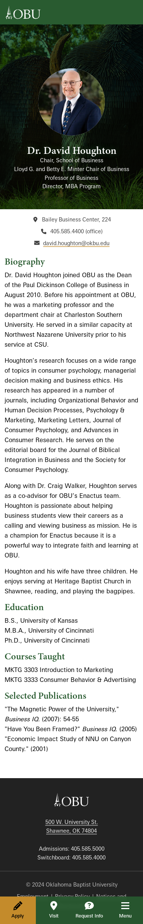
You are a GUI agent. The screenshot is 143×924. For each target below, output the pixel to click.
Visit (53, 910)
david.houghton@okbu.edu (76, 243)
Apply (17, 910)
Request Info (89, 910)
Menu (131, 910)
